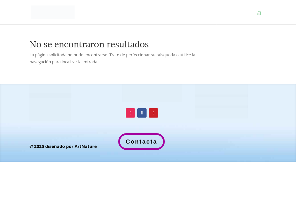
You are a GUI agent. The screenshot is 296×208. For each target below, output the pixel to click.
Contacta (142, 141)
